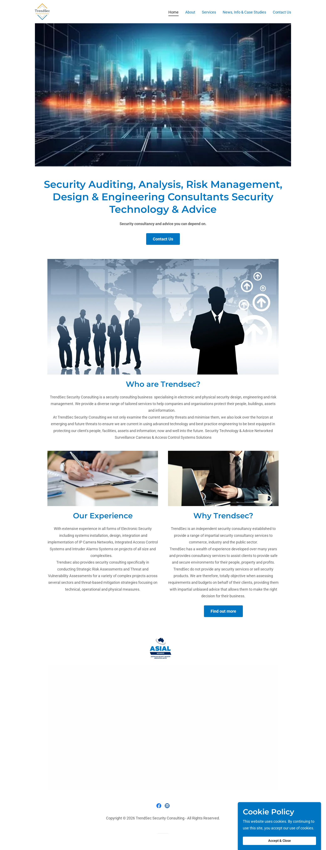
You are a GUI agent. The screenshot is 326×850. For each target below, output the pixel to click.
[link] (42, 11)
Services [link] (209, 12)
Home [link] (173, 12)
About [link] (190, 12)
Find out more (223, 611)
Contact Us (163, 239)
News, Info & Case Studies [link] (244, 12)
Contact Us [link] (282, 12)
